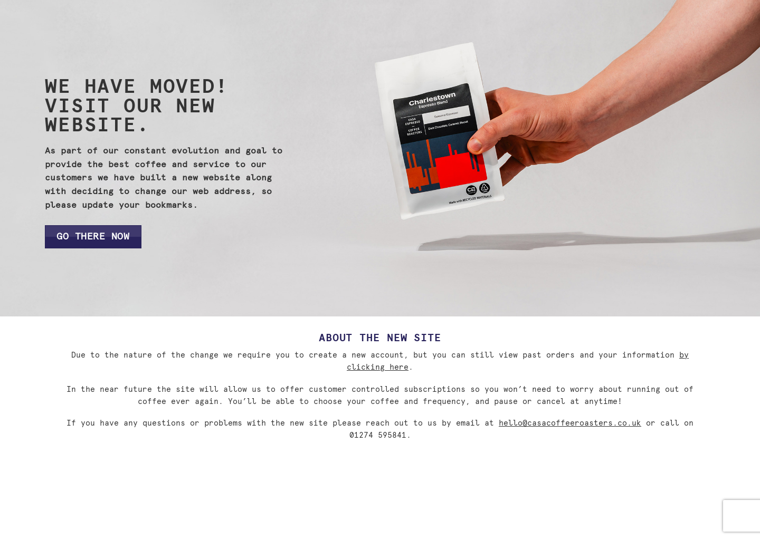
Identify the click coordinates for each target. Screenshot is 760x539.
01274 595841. (380, 435)
